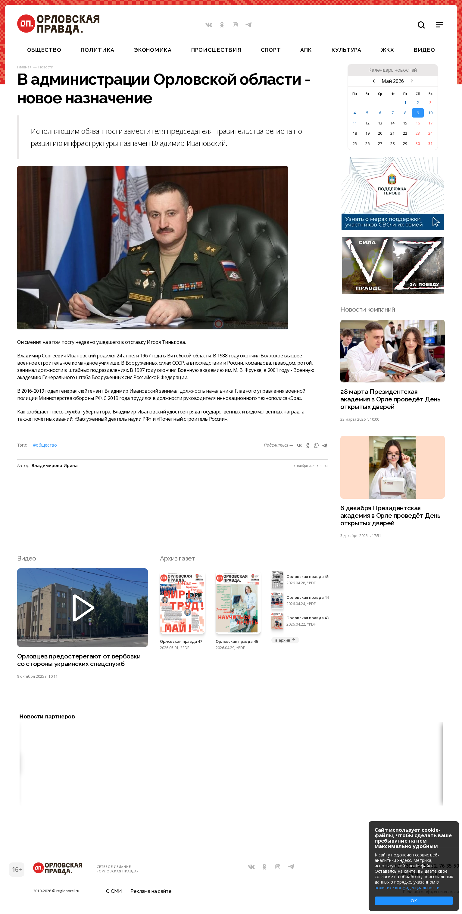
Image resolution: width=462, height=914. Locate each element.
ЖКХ (387, 50)
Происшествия (216, 50)
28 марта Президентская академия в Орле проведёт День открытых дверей (390, 399)
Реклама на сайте (150, 891)
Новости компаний (367, 309)
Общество (44, 50)
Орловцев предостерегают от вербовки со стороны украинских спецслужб (79, 659)
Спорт (271, 50)
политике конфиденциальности (407, 887)
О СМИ (114, 891)
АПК (306, 50)
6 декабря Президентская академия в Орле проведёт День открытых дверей (390, 515)
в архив (285, 640)
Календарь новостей (392, 70)
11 (355, 123)
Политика (97, 50)
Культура (346, 50)
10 (430, 112)
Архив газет (177, 558)
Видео (424, 50)
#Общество (45, 445)
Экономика (152, 50)
